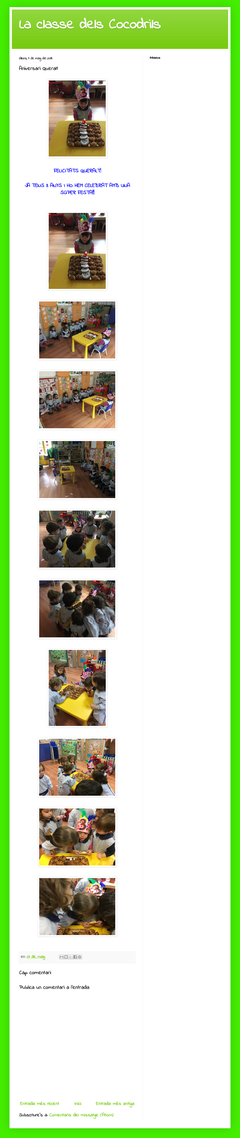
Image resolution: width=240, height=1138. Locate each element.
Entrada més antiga (115, 1103)
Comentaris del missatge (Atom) (81, 1115)
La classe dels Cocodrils (90, 25)
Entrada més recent (39, 1103)
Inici (77, 1103)
